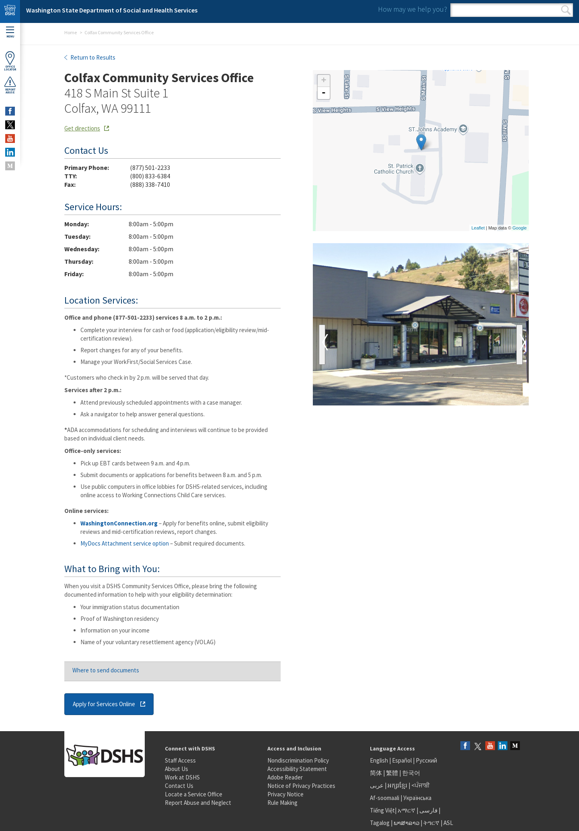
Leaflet (478, 227)
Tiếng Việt (382, 810)
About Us (176, 769)
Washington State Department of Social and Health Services (111, 10)
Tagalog (380, 823)
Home (70, 32)
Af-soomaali (384, 798)
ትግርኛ (431, 823)
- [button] (323, 93)
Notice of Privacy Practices (301, 786)
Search (566, 10)
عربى (377, 785)
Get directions (82, 128)
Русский (426, 760)
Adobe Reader (285, 777)
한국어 (411, 773)
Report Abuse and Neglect (198, 802)
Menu (10, 32)
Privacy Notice (285, 794)
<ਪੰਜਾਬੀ (420, 785)
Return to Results (92, 57)
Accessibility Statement (297, 769)
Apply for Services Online (104, 704)
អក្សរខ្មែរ (397, 785)
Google (520, 227)
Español (402, 760)
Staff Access (180, 760)
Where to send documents (105, 670)
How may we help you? (412, 9)
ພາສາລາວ (406, 823)
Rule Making (282, 802)
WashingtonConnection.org (119, 523)
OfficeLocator (10, 61)
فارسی (427, 810)
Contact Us (179, 786)
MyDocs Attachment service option (124, 543)
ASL (448, 823)
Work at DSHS (182, 777)
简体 (376, 773)
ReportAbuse (10, 85)
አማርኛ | (408, 810)
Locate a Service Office (193, 794)
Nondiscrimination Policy (298, 760)
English (379, 760)
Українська (417, 798)
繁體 (392, 773)
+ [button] (323, 81)
